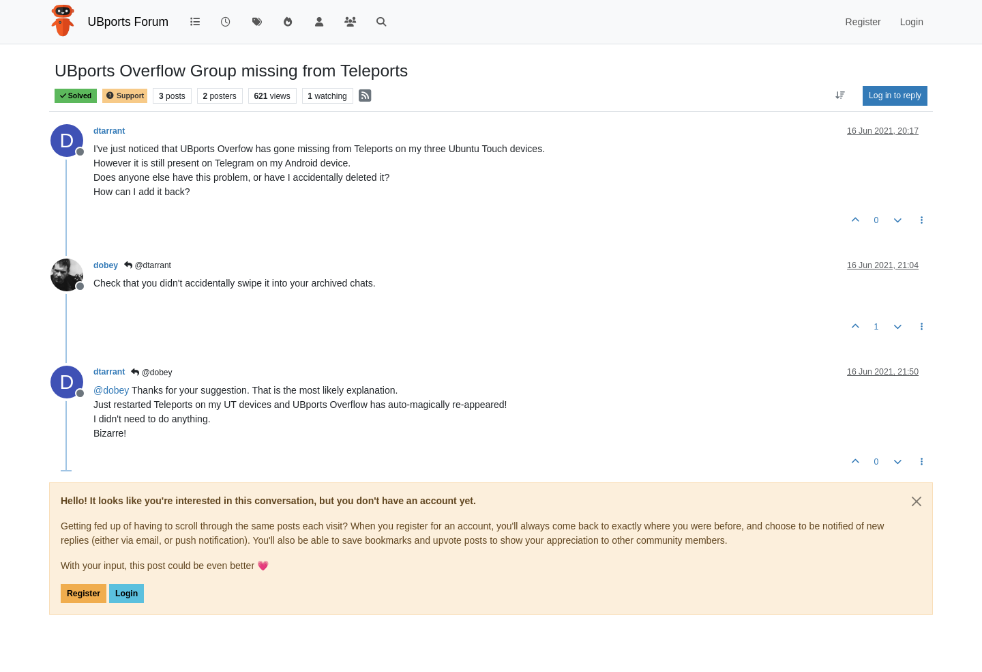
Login (126, 593)
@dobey (151, 372)
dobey (105, 265)
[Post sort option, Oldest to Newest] (840, 95)
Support (125, 95)
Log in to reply (895, 95)
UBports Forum (128, 22)
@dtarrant (147, 265)
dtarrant (109, 131)
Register (83, 593)
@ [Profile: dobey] (111, 390)
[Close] (916, 501)
